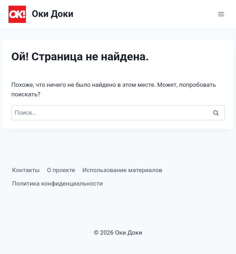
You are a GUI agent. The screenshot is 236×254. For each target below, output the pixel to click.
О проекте (61, 170)
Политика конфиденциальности (57, 183)
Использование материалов (122, 170)
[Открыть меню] (221, 13)
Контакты (26, 170)
